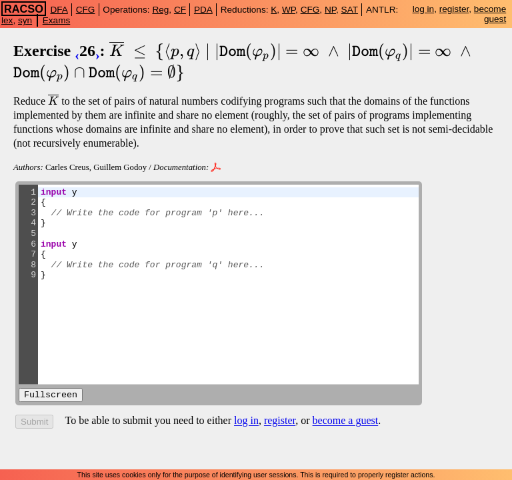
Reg (160, 10)
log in (424, 9)
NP (330, 10)
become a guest (346, 422)
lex (7, 20)
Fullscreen (50, 396)
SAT (349, 10)
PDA (203, 10)
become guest (490, 14)
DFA (58, 10)
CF (180, 10)
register (454, 9)
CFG (85, 10)
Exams (57, 20)
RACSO (23, 9)
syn (25, 20)
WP (288, 10)
